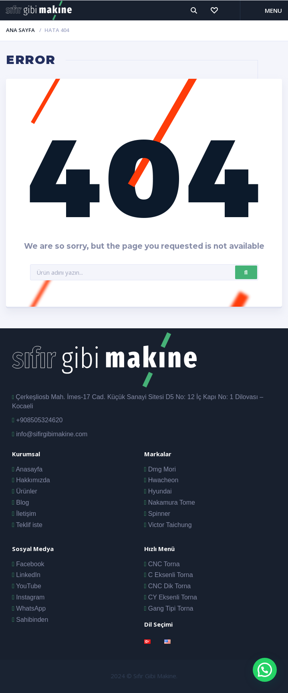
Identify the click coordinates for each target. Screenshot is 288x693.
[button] (265, 670)
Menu (273, 10)
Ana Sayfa (20, 30)
